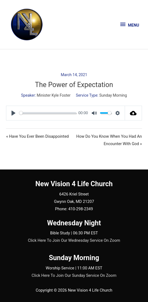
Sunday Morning (113, 95)
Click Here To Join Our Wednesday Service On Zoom (74, 240)
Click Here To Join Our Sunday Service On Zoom (74, 275)
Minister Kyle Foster (53, 95)
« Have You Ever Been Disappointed (37, 136)
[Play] (13, 113)
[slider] (47, 113)
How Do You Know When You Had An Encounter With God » (109, 140)
